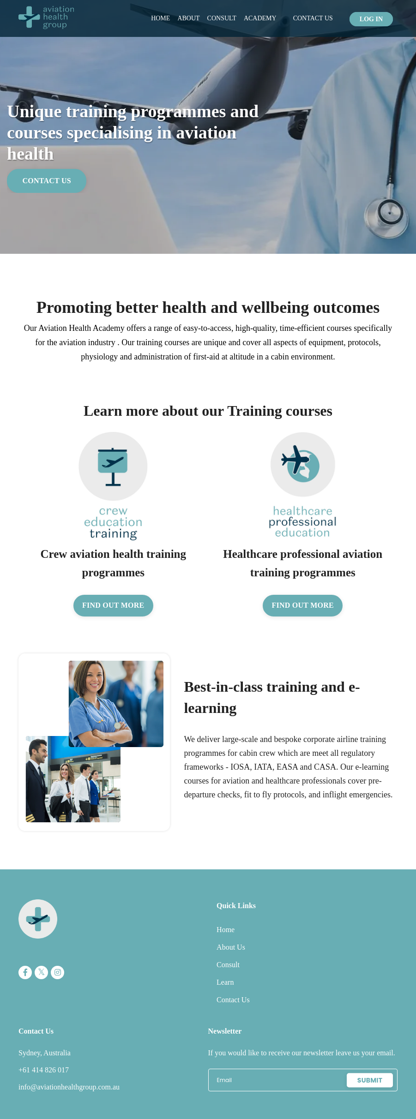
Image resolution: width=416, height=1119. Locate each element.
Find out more (113, 606)
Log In (371, 18)
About (188, 18)
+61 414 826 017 (43, 1070)
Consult (221, 18)
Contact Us (313, 18)
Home (160, 18)
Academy (260, 18)
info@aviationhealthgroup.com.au (69, 1087)
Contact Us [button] (47, 181)
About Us (231, 947)
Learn (226, 983)
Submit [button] (369, 1080)
